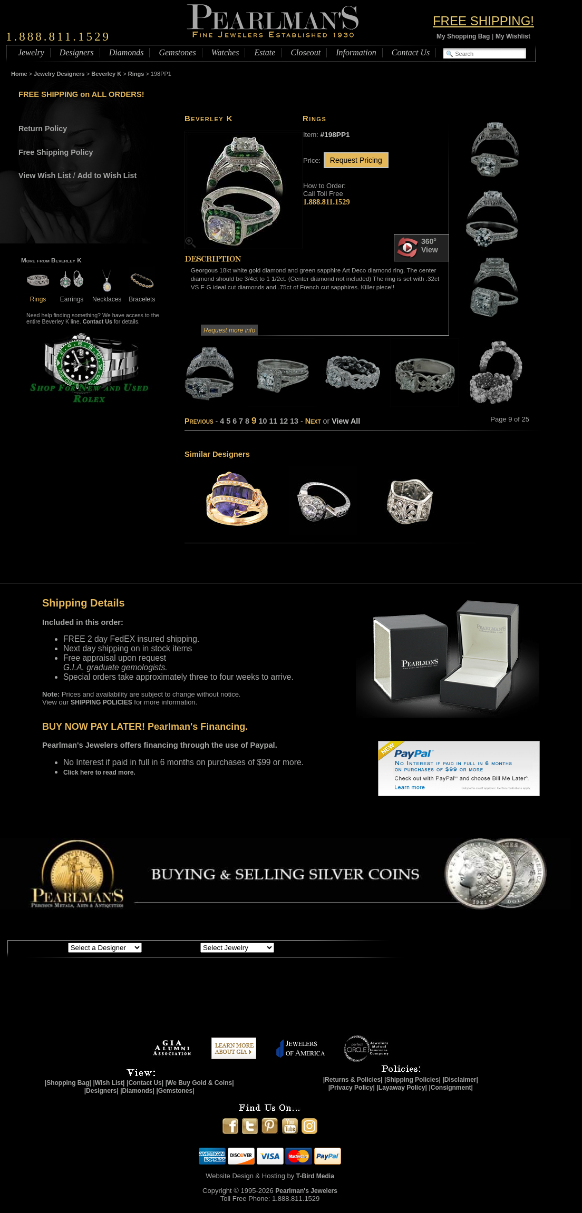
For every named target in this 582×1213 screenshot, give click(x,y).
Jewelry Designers (59, 74)
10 (262, 421)
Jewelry (31, 52)
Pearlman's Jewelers (306, 1191)
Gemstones (177, 52)
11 (273, 421)
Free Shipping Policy (55, 152)
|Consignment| (451, 1087)
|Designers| (101, 1090)
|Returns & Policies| (353, 1079)
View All (346, 421)
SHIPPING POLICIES (101, 702)
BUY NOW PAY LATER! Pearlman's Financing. (145, 726)
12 (283, 421)
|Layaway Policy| (401, 1087)
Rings (136, 74)
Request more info (229, 330)
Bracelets (142, 295)
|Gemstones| (176, 1090)
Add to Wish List (107, 175)
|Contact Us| (145, 1083)
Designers (77, 52)
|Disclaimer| (460, 1079)
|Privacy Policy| (351, 1087)
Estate (264, 52)
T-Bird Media (315, 1176)
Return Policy (42, 128)
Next (313, 421)
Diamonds (126, 52)
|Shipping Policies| (412, 1079)
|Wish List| (108, 1083)
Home (19, 74)
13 (294, 421)
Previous (199, 421)
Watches (225, 52)
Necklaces (106, 295)
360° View (417, 247)
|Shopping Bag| (68, 1083)
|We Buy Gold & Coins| (200, 1083)
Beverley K (106, 74)
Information (356, 52)
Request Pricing (356, 160)
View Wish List (44, 175)
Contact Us (411, 52)
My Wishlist (513, 36)
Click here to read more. (99, 772)
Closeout (305, 52)
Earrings (72, 295)
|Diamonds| (137, 1090)
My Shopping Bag (463, 36)
